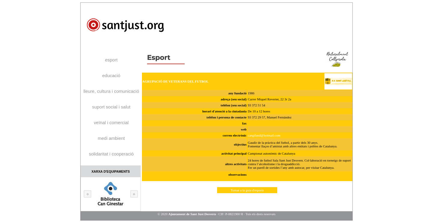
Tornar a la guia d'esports (247, 190)
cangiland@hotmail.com (264, 135)
